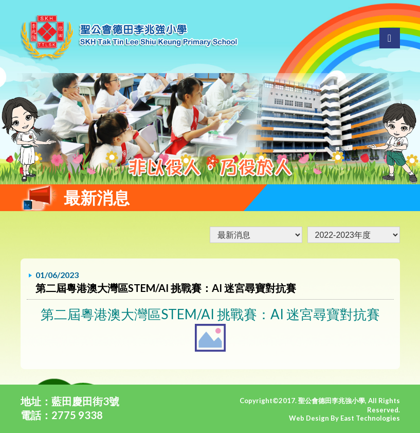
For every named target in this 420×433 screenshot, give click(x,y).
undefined (353, 235)
